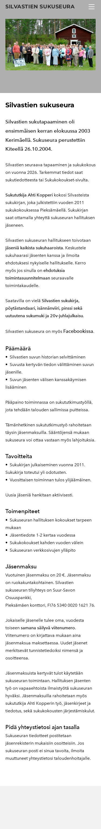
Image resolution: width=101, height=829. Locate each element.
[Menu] (91, 6)
